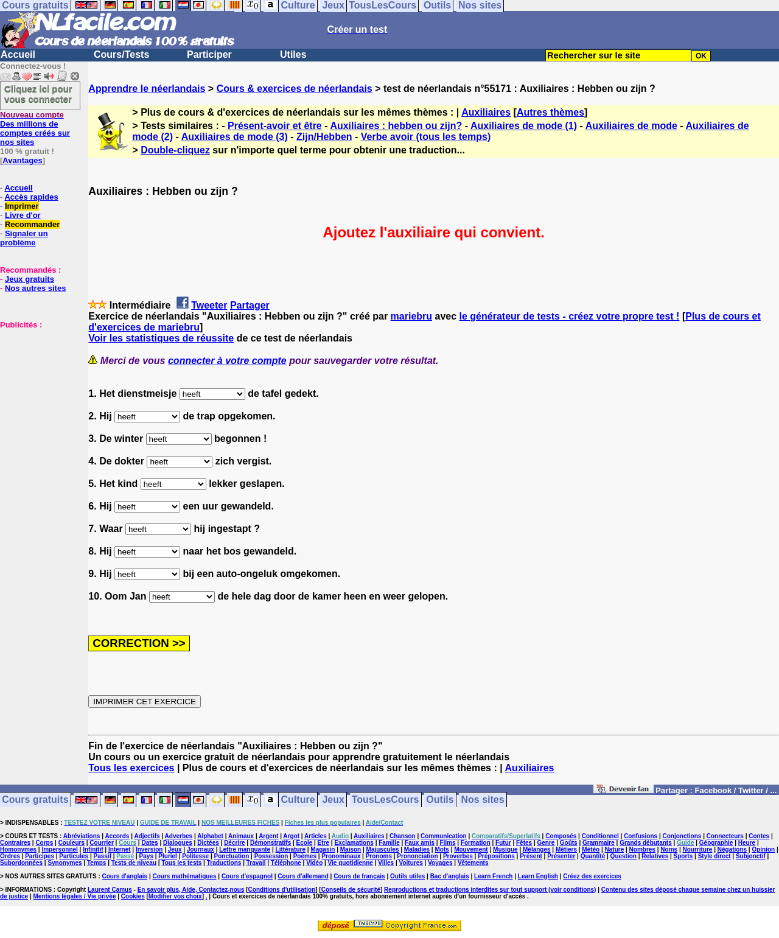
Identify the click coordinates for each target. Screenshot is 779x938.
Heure (746, 842)
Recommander (32, 224)
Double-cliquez (175, 150)
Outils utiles (407, 876)
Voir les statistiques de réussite (161, 338)
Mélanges (537, 849)
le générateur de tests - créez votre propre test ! (569, 316)
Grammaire (598, 842)
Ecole (304, 842)
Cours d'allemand (303, 876)
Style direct (714, 856)
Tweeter (209, 305)
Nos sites (483, 800)
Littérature (291, 849)
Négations (732, 849)
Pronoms (379, 856)
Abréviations (81, 836)
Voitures (411, 862)
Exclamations (353, 842)
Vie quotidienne (350, 862)
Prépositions (496, 856)
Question (623, 856)
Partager (250, 305)
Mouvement (471, 849)
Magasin (322, 849)
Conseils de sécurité (350, 889)
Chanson (403, 836)
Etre (323, 842)
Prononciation (417, 856)
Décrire (234, 842)
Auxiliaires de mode (631, 126)
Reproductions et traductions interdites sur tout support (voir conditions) (490, 889)
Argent (268, 836)
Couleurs (71, 842)
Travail (256, 862)
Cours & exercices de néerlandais (294, 88)
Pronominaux (340, 856)
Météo (590, 849)
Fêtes (524, 842)
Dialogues (177, 842)
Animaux (241, 836)
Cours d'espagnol (247, 876)
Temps (97, 862)
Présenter (561, 856)
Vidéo (314, 862)
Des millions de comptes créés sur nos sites (35, 128)
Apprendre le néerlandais (146, 88)
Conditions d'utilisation (282, 889)
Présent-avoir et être (275, 126)
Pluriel (167, 856)
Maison (350, 849)
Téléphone (286, 862)
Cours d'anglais (125, 876)
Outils (439, 800)
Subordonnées (21, 862)
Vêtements (473, 862)
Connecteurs (725, 836)
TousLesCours (385, 800)
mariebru (411, 316)
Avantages (22, 160)
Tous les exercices (131, 768)
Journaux (200, 849)
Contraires (15, 842)
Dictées (208, 842)
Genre (546, 842)
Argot (291, 836)
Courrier (101, 842)
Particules (73, 856)
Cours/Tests (121, 54)
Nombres (642, 849)
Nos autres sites (35, 288)
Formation (476, 842)
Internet (119, 849)
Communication (444, 836)
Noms (668, 849)
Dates (149, 842)
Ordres (10, 856)
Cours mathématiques (185, 876)
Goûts (569, 842)
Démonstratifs (270, 842)
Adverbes (179, 836)
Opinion (763, 849)
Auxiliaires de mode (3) (234, 136)
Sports (683, 856)
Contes (759, 836)
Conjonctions (682, 836)
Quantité (593, 856)
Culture (298, 800)
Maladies (417, 849)
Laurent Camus (110, 889)
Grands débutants (646, 842)
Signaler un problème (24, 238)
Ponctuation (232, 856)
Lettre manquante (244, 849)
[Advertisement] (36, 390)
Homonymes (18, 849)
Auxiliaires (486, 112)
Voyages (440, 862)
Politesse (195, 856)
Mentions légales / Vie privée (74, 896)
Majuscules (382, 849)
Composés (560, 836)
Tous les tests (181, 862)
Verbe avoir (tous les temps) (426, 136)
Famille (389, 842)
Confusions (640, 836)
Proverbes (458, 856)
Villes (386, 862)
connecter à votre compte (227, 360)
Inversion (149, 849)
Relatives (654, 856)
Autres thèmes (550, 112)
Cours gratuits (35, 800)
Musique (505, 849)
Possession (271, 856)
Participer (209, 54)
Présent (531, 856)
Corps (44, 842)
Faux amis (420, 842)
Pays (146, 856)
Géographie (716, 842)
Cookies (133, 896)
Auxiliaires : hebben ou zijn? (396, 126)
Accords (117, 836)
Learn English (538, 876)
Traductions (224, 862)
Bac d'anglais (449, 876)
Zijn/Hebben (324, 136)
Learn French (493, 876)
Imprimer (22, 206)
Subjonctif (751, 856)
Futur (503, 842)
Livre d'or (23, 215)
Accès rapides (31, 196)
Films (447, 842)
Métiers (566, 849)
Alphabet (210, 836)
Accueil (18, 54)
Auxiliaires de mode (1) (523, 126)
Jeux (333, 800)
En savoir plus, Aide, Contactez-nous (191, 889)
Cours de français (359, 876)
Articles (315, 836)
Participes (39, 856)
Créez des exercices (592, 876)
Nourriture (697, 849)
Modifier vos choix (175, 896)
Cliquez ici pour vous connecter (38, 93)
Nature (614, 849)
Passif (102, 856)
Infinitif (93, 849)
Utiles (293, 54)
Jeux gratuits (29, 279)
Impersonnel (59, 849)
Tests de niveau (133, 862)
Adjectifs (146, 836)
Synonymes (64, 862)
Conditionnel (600, 836)
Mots (442, 849)
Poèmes (304, 856)
